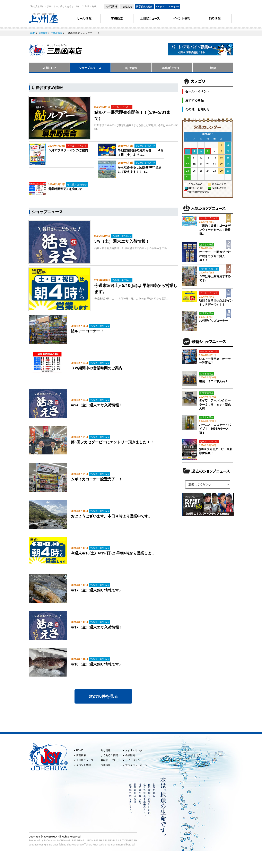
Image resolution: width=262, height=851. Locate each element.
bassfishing (60, 844)
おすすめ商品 (194, 100)
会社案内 (130, 755)
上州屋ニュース (84, 760)
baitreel (130, 844)
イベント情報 (83, 765)
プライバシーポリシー (137, 765)
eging (42, 844)
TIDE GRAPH (129, 840)
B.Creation (50, 840)
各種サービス (108, 760)
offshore (87, 844)
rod (109, 844)
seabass (33, 844)
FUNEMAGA (112, 840)
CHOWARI (65, 840)
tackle (102, 844)
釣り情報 (106, 750)
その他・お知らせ (197, 109)
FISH (99, 840)
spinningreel (118, 844)
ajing (49, 844)
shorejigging (74, 844)
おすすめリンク (133, 750)
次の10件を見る (103, 696)
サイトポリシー (133, 760)
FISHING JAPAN (83, 840)
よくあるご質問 (109, 755)
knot (95, 844)
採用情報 (106, 765)
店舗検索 (81, 755)
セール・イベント (197, 91)
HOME (79, 750)
